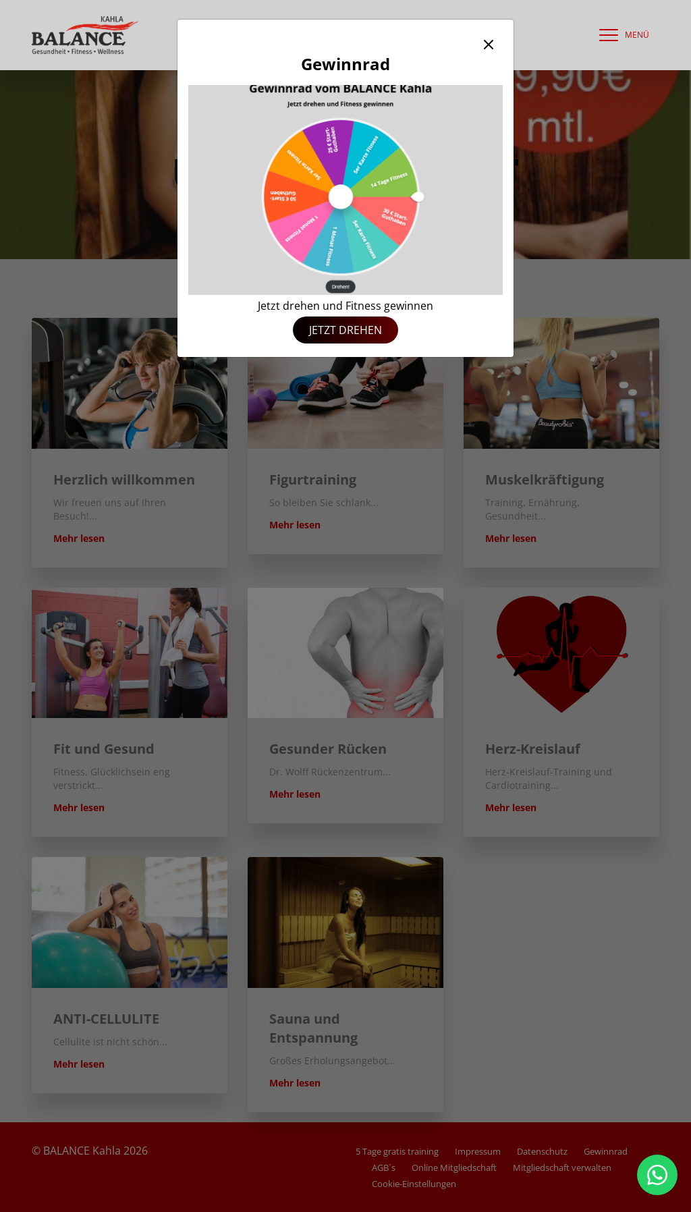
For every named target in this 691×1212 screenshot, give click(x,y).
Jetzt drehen (345, 330)
